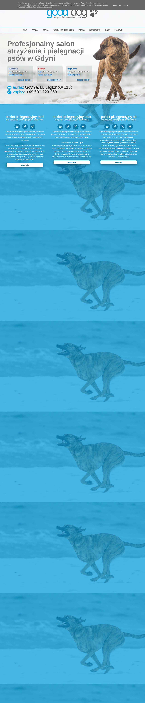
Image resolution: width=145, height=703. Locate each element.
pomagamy (94, 30)
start (25, 30)
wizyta (82, 30)
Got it (126, 5)
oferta (45, 30)
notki (107, 30)
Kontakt (118, 30)
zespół (35, 30)
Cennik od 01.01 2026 (63, 30)
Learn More (117, 5)
